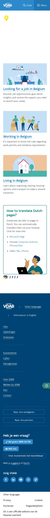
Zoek (29, 5)
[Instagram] (28, 479)
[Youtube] (20, 479)
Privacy (7, 500)
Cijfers (6, 358)
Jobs (5, 326)
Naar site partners (24, 420)
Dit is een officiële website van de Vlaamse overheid (20, 513)
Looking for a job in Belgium (24, 89)
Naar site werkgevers (24, 412)
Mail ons (12, 448)
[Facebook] (6, 479)
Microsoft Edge (17, 236)
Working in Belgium (17, 136)
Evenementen (10, 352)
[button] (46, 386)
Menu (44, 5)
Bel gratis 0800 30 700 (19, 441)
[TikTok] (35, 479)
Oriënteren (8, 337)
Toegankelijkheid (34, 505)
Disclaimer (8, 505)
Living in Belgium (15, 180)
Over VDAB (8, 379)
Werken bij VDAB (11, 384)
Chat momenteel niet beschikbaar (25, 455)
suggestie (15, 463)
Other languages (33, 306)
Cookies (39, 500)
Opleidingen (9, 331)
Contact (7, 395)
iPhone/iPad (16, 245)
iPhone (25, 251)
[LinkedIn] (13, 479)
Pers (5, 390)
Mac (18, 251)
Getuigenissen (10, 363)
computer (23, 242)
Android (33, 242)
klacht (26, 463)
